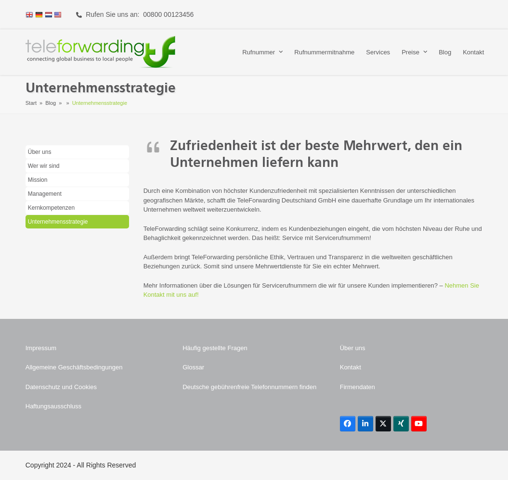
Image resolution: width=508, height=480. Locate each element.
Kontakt (350, 367)
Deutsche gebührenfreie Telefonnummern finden (249, 387)
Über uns (40, 152)
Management (45, 193)
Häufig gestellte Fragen (214, 348)
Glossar (193, 367)
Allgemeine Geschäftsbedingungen (74, 367)
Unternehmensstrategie (58, 221)
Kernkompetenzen (51, 207)
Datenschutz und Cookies (61, 387)
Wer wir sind (44, 166)
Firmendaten (357, 387)
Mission (38, 180)
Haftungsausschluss (53, 406)
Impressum (41, 348)
